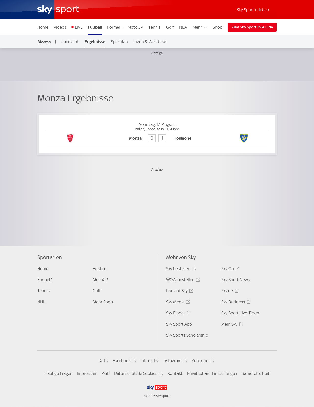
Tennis (154, 27)
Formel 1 (114, 27)
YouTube (202, 361)
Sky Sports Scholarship (187, 335)
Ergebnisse (95, 41)
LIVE (79, 27)
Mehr (200, 27)
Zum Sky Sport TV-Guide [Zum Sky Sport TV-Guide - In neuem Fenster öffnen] (252, 27)
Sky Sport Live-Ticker (240, 312)
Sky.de (229, 291)
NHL (41, 301)
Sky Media (177, 302)
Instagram (174, 361)
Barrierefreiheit (256, 373)
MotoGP (135, 27)
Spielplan (119, 41)
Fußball (95, 27)
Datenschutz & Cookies (137, 374)
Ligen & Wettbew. (150, 41)
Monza (44, 41)
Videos (60, 27)
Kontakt (175, 373)
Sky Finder (177, 313)
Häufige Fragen (58, 373)
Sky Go (229, 269)
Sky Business (235, 302)
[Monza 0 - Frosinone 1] (157, 138)
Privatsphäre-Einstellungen (212, 373)
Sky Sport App (179, 324)
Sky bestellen (180, 269)
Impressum (87, 373)
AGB (106, 373)
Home (42, 27)
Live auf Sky (179, 291)
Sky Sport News (235, 279)
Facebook (124, 361)
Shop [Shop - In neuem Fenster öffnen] (217, 27)
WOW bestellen (182, 280)
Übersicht (70, 41)
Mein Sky (231, 325)
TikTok (149, 361)
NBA (183, 27)
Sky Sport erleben (253, 9)
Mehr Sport (103, 301)
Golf (170, 27)
